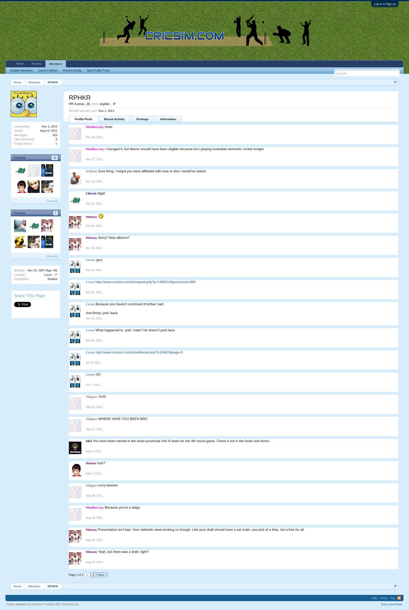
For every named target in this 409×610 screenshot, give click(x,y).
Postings (142, 119)
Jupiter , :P (50, 274)
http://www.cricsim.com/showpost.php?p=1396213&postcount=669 (145, 282)
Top (392, 598)
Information (168, 119)
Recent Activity (114, 119)
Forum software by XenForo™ (43, 604)
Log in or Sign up (385, 3)
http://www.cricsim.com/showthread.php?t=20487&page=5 (139, 352)
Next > (102, 574)
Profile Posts (83, 119)
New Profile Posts (98, 70)
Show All (52, 201)
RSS (399, 598)
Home (20, 63)
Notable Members (21, 70)
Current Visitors (48, 70)
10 (54, 157)
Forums (36, 63)
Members (55, 63)
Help (374, 598)
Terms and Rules (391, 604)
